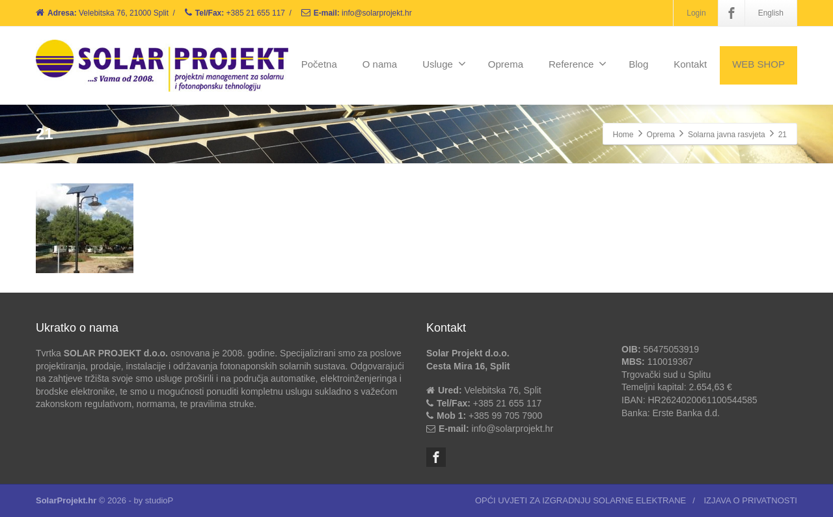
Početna (319, 64)
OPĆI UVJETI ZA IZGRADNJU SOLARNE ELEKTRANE (580, 500)
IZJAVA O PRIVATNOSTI (750, 500)
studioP (159, 500)
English (771, 13)
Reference (578, 64)
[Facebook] (731, 13)
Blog (638, 64)
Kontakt (690, 64)
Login (696, 13)
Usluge (444, 64)
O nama (379, 64)
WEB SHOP (758, 64)
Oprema (505, 64)
